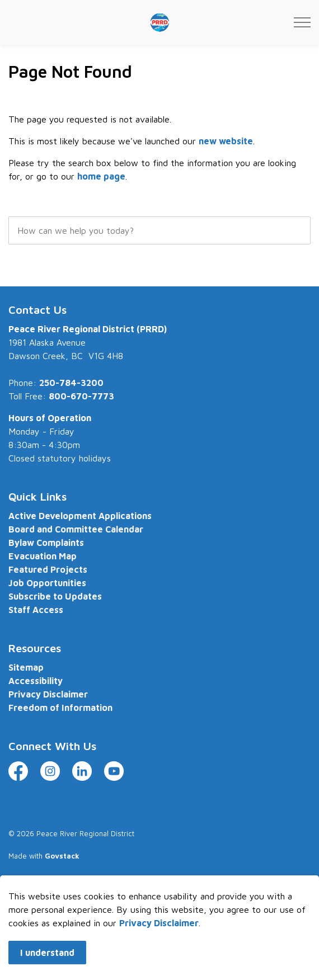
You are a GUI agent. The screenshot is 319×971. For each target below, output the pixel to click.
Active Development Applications (80, 516)
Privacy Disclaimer (48, 694)
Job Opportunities (47, 583)
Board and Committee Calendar (75, 529)
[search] (159, 230)
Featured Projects (47, 569)
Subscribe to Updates (55, 596)
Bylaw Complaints (46, 543)
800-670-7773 (81, 396)
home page (101, 176)
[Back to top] (159, 907)
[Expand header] (302, 22)
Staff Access (35, 610)
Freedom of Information (60, 708)
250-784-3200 (71, 383)
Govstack (62, 855)
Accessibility (35, 681)
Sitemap (26, 667)
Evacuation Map (42, 556)
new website (226, 141)
